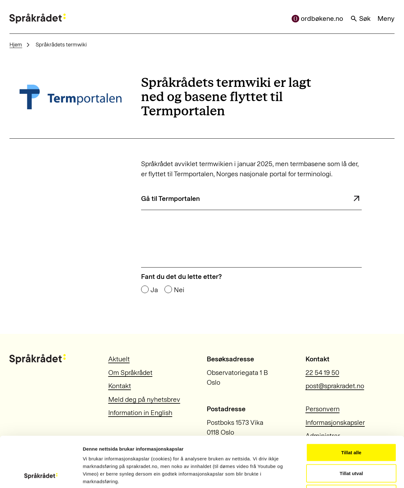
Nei (179, 289)
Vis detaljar (341, 475)
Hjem (15, 44)
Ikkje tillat (351, 446)
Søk (360, 18)
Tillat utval (351, 426)
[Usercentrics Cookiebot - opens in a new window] (40, 475)
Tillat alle (351, 405)
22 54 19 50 (322, 373)
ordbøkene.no (317, 18)
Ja (154, 289)
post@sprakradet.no (335, 386)
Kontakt (119, 386)
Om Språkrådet (130, 373)
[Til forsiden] (37, 19)
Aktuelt (119, 359)
